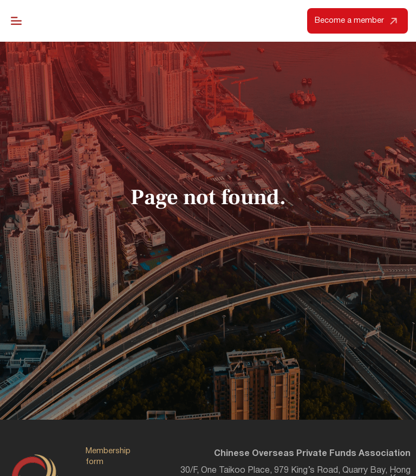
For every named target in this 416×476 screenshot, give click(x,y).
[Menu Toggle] (16, 21)
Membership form (108, 457)
